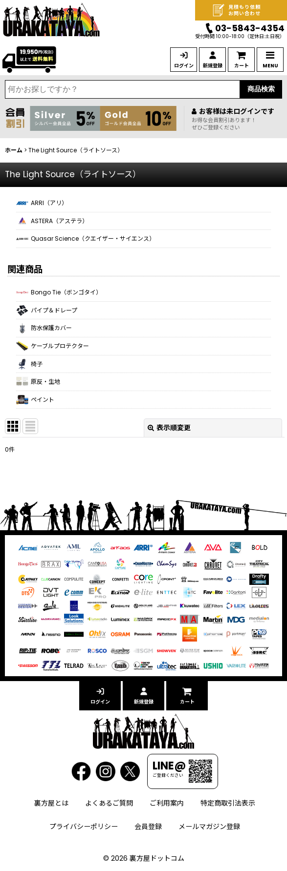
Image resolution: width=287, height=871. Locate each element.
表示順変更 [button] (169, 428)
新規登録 (212, 65)
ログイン (184, 65)
